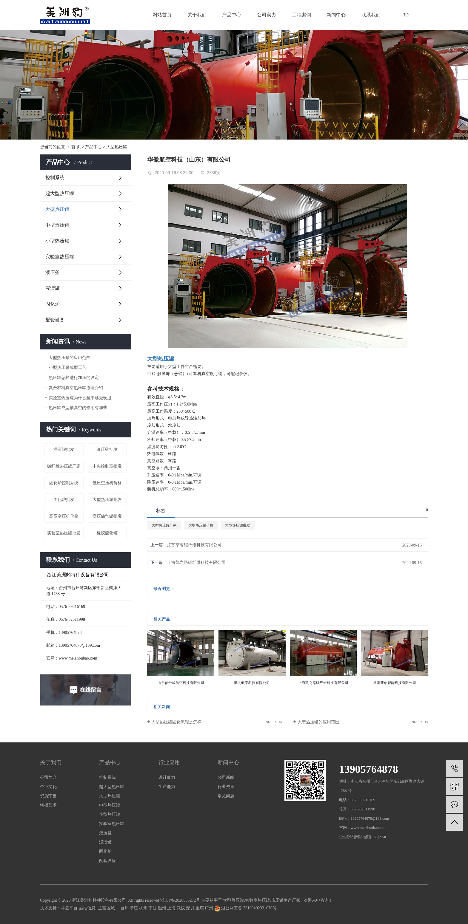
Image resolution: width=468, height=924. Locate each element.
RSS (374, 837)
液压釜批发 (107, 449)
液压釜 (52, 272)
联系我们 (371, 14)
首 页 (76, 147)
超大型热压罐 (59, 193)
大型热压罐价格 (200, 525)
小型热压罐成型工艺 (67, 367)
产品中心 (231, 14)
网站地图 (362, 837)
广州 (209, 908)
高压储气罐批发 (107, 516)
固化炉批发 (63, 499)
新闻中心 (336, 14)
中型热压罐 (57, 224)
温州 (162, 908)
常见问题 (226, 796)
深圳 (190, 908)
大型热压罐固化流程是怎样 (176, 722)
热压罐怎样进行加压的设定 (74, 377)
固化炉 (52, 304)
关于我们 (197, 14)
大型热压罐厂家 (164, 525)
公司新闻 (226, 777)
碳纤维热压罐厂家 (64, 466)
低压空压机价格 (107, 483)
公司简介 (48, 777)
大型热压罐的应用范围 (69, 357)
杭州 (144, 908)
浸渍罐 (52, 288)
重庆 (200, 908)
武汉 (181, 908)
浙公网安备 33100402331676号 (245, 908)
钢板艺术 (48, 805)
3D (406, 14)
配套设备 (54, 319)
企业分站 (346, 837)
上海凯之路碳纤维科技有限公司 (196, 562)
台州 (125, 908)
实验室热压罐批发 (64, 533)
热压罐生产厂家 (285, 900)
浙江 (134, 908)
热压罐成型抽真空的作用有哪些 (78, 407)
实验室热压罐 (59, 256)
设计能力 (166, 777)
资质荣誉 (48, 796)
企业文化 (48, 786)
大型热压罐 (116, 147)
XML (383, 837)
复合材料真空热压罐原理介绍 (76, 388)
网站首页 (162, 14)
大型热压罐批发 (107, 499)
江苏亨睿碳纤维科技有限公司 (194, 545)
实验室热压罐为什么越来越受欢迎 (80, 398)
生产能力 (166, 786)
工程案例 (301, 14)
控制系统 (54, 177)
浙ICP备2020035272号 (180, 900)
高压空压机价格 (63, 516)
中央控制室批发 (107, 466)
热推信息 (87, 908)
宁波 (153, 908)
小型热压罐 (57, 240)
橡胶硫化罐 (107, 533)
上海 (172, 908)
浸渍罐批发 (63, 449)
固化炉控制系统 (63, 483)
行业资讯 (226, 786)
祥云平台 (69, 908)
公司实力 (266, 14)
